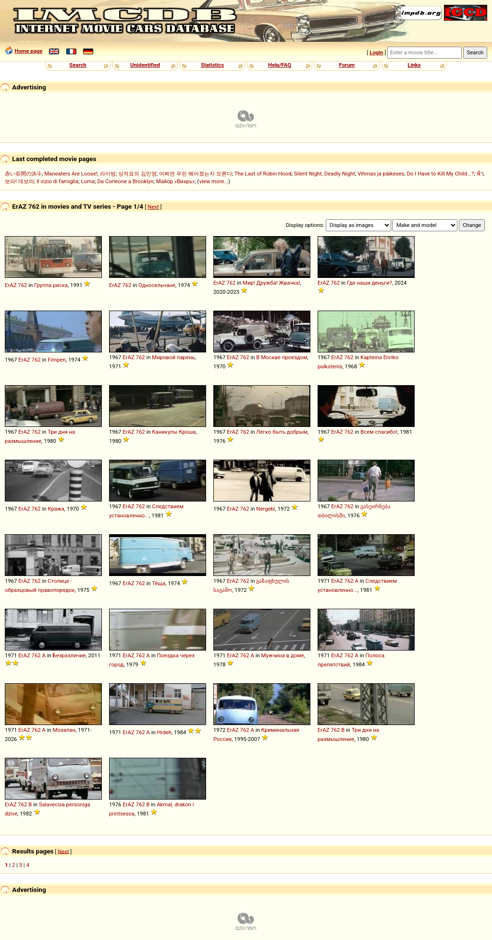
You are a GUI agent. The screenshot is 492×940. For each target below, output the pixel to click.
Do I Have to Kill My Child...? (440, 173)
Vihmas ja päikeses (380, 173)
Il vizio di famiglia (57, 181)
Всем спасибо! (378, 431)
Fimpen (57, 359)
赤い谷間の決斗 (23, 173)
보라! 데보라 (19, 181)
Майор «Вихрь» (175, 181)
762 (22, 285)
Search (77, 65)
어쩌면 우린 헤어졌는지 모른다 (195, 173)
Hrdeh (164, 732)
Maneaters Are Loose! (70, 173)
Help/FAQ (279, 65)
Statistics (212, 65)
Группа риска (51, 285)
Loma (88, 181)
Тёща (158, 583)
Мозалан (64, 730)
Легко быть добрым (282, 431)
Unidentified (145, 65)
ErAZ (10, 285)
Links (413, 65)
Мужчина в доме (282, 655)
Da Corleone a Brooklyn (125, 181)
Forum (347, 65)
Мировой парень (173, 357)
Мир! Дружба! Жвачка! (271, 282)
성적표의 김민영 (137, 173)
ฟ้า (480, 173)
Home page (28, 51)
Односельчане (156, 285)
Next (153, 206)
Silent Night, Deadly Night (324, 173)
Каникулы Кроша (174, 431)
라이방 (108, 173)
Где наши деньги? (369, 282)
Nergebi (265, 508)
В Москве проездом (281, 357)
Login (376, 52)
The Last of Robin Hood (263, 173)
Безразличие (69, 655)
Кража (56, 508)
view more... (213, 181)
